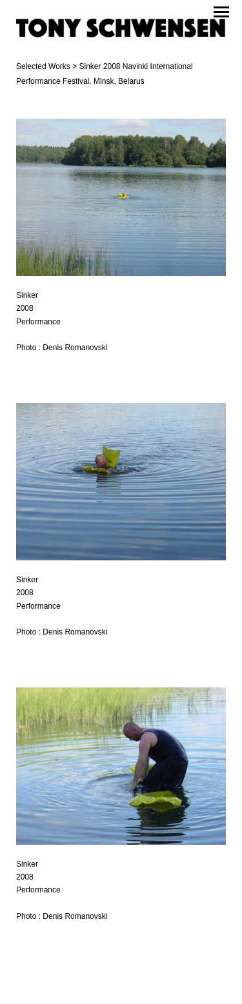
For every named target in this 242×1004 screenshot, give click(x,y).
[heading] (121, 30)
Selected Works (43, 66)
